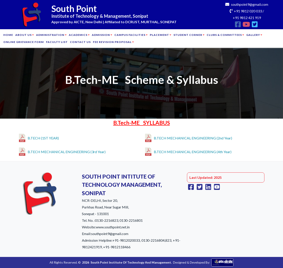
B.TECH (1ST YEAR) (39, 137)
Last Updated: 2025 (205, 177)
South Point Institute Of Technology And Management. (131, 262)
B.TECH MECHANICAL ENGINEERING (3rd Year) (62, 150)
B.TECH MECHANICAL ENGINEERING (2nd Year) (188, 137)
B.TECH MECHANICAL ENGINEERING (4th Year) (188, 150)
